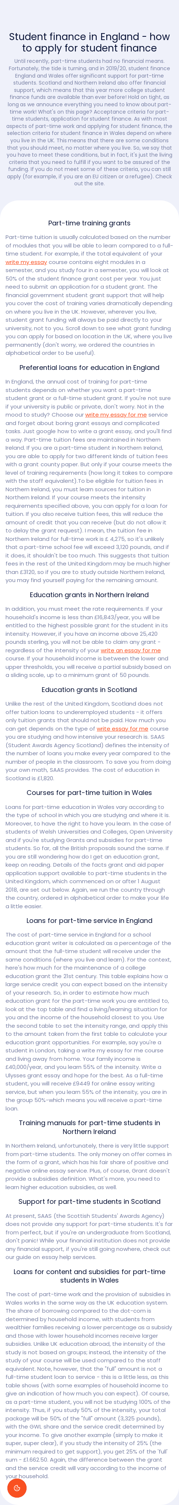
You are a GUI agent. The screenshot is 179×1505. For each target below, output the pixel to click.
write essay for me (122, 728)
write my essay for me (116, 414)
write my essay (26, 262)
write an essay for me (131, 650)
